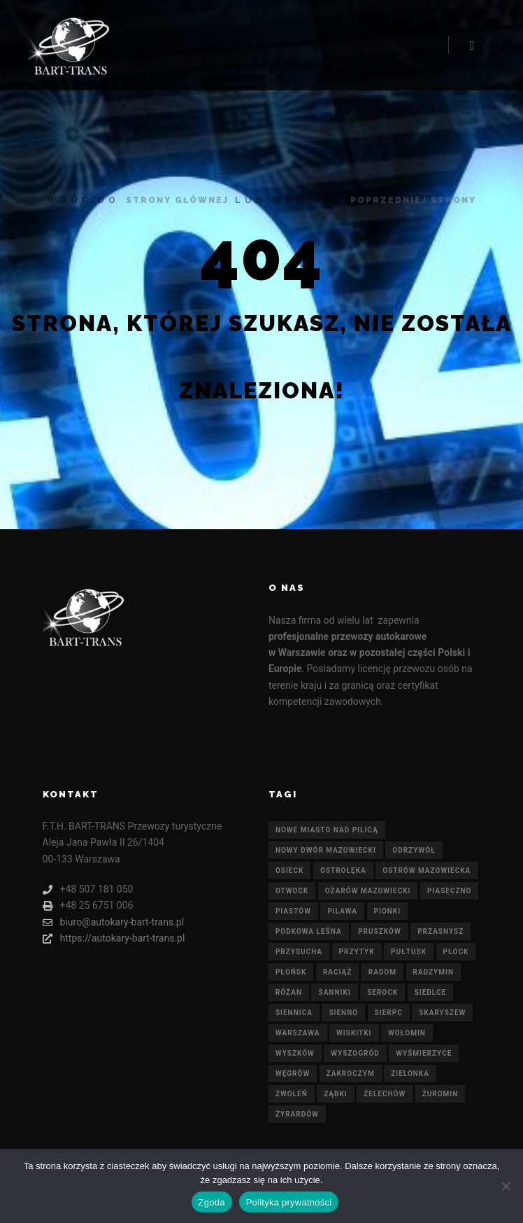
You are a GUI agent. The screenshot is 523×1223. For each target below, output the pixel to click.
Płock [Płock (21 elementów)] (456, 952)
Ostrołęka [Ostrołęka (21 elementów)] (343, 870)
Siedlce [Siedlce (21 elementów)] (430, 992)
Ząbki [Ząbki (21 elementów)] (336, 1094)
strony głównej (177, 200)
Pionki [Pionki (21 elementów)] (387, 911)
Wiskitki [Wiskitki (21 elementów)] (353, 1033)
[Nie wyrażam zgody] (506, 1186)
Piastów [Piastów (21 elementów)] (293, 911)
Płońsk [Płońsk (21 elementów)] (291, 972)
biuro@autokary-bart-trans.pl (114, 922)
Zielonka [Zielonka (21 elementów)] (410, 1073)
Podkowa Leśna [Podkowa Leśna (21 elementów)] (308, 931)
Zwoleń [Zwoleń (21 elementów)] (291, 1094)
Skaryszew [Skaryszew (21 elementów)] (442, 1012)
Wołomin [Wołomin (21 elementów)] (407, 1033)
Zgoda (212, 1202)
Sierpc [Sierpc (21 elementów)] (389, 1012)
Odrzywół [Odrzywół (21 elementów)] (413, 850)
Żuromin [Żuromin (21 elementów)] (440, 1094)
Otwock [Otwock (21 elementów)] (291, 891)
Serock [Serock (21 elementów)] (382, 992)
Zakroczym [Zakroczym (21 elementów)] (351, 1073)
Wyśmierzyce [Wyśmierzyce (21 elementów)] (424, 1053)
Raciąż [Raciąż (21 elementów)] (337, 972)
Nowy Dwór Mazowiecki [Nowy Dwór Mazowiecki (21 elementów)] (325, 850)
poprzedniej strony (413, 200)
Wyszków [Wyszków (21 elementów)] (295, 1053)
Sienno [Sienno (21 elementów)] (343, 1012)
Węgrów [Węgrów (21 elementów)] (292, 1073)
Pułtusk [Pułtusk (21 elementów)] (409, 952)
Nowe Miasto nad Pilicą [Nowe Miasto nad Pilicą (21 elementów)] (326, 830)
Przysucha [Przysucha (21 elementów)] (298, 952)
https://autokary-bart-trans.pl (114, 938)
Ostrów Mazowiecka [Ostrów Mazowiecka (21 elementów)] (426, 870)
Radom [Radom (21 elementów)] (382, 972)
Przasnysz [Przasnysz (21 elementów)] (440, 931)
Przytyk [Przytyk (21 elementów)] (357, 952)
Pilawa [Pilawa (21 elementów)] (342, 911)
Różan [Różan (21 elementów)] (288, 992)
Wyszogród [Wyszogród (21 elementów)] (355, 1053)
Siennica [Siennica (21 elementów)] (294, 1012)
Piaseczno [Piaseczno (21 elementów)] (449, 891)
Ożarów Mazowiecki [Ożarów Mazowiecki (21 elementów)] (368, 891)
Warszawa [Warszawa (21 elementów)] (297, 1033)
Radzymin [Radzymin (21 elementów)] (433, 972)
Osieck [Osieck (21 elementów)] (289, 870)
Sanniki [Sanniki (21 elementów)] (334, 992)
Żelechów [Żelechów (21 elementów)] (385, 1094)
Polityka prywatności (289, 1202)
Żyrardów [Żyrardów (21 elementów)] (297, 1114)
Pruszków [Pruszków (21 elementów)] (379, 931)
